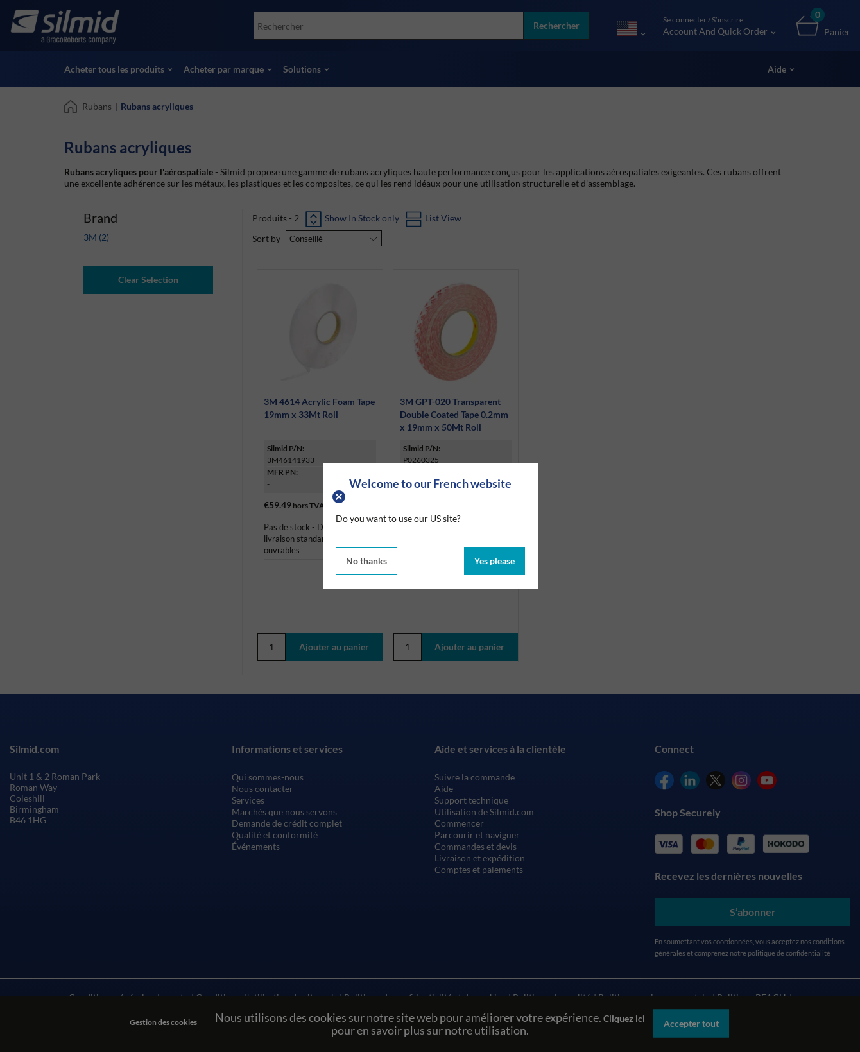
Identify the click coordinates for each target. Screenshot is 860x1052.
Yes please (494, 560)
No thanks (366, 560)
